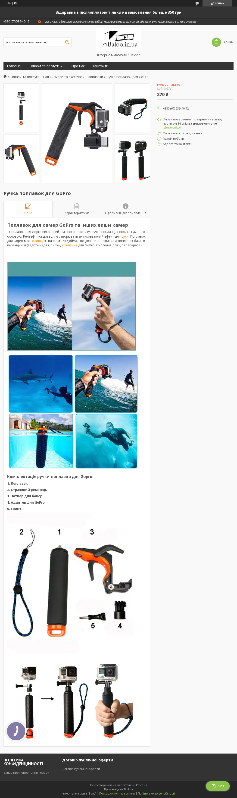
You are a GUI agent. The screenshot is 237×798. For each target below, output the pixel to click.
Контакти (100, 66)
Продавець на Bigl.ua (118, 789)
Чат (218, 786)
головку (37, 241)
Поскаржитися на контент (117, 793)
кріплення (69, 245)
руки (125, 236)
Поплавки (95, 77)
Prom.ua (141, 785)
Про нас (78, 66)
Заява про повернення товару (26, 772)
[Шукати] (67, 42)
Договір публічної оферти (81, 769)
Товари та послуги (44, 66)
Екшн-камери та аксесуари (63, 77)
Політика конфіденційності (156, 793)
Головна (14, 66)
